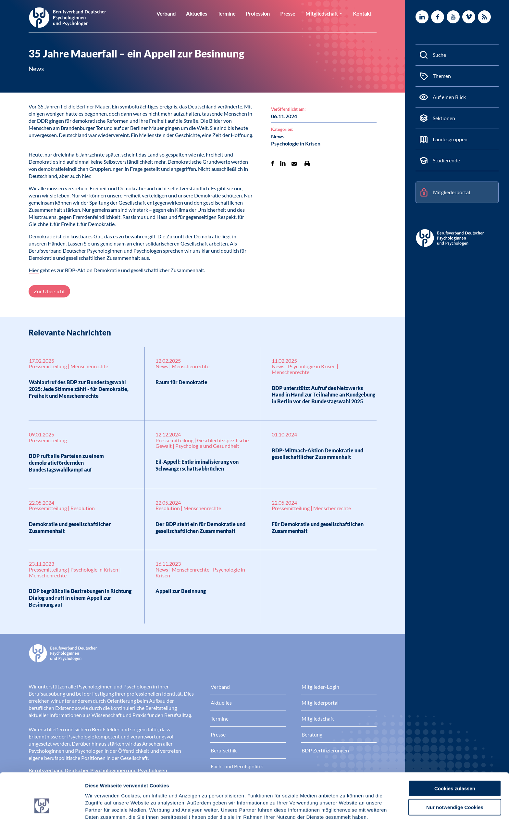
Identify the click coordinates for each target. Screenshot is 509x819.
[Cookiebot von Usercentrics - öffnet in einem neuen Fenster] (42, 806)
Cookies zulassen (454, 749)
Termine (237, 13)
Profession (266, 13)
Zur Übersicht (49, 291)
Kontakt (363, 13)
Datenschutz (133, 785)
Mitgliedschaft (326, 13)
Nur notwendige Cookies (454, 768)
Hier (34, 270)
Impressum (99, 785)
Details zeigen (345, 806)
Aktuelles (209, 13)
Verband (180, 13)
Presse (294, 13)
